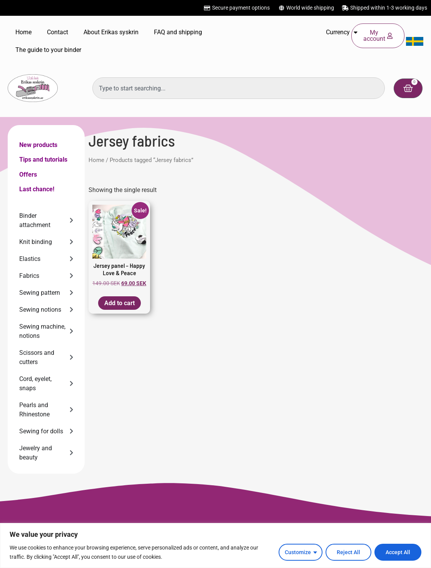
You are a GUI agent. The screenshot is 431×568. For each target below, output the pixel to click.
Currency (341, 32)
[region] (215, 545)
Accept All (398, 552)
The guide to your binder (48, 49)
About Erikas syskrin (111, 32)
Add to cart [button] (119, 303)
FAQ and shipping (178, 32)
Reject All (348, 552)
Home (23, 32)
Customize (298, 552)
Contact (57, 32)
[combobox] (238, 88)
